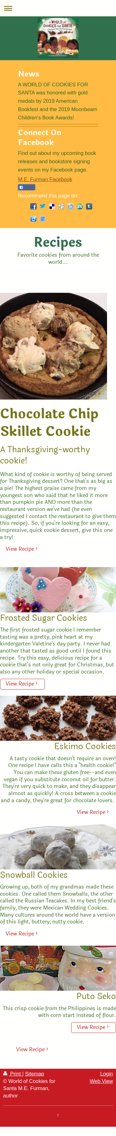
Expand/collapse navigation (58, 8)
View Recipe (20, 549)
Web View (101, 1081)
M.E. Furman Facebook (45, 179)
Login (106, 1074)
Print (12, 1074)
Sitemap (34, 1074)
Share (26, 187)
